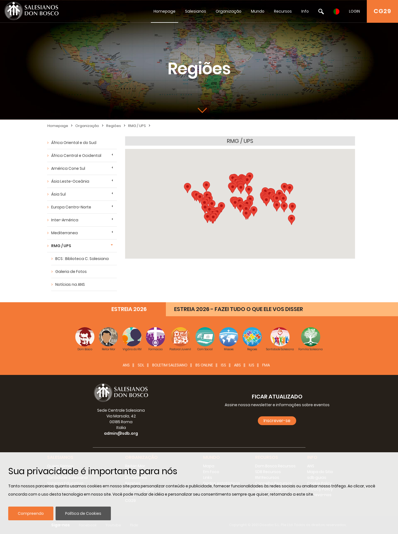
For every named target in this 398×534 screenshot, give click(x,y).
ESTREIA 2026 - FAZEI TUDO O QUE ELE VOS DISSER (238, 309)
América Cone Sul (68, 168)
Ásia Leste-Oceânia (70, 181)
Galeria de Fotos (71, 271)
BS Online (204, 365)
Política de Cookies (83, 513)
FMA (266, 365)
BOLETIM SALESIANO (170, 365)
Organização (228, 11)
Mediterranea (64, 233)
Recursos (283, 11)
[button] (246, 215)
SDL (141, 365)
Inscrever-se (277, 420)
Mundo (257, 11)
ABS (237, 365)
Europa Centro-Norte (71, 207)
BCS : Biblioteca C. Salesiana (82, 258)
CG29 (382, 11)
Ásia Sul (58, 194)
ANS (126, 365)
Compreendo (31, 513)
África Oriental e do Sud (73, 142)
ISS (223, 365)
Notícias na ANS (70, 284)
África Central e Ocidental (76, 155)
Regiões (113, 125)
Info (305, 11)
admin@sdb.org (121, 433)
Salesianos (195, 11)
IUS (251, 365)
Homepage (164, 11)
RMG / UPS (137, 125)
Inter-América (64, 220)
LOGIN (354, 11)
